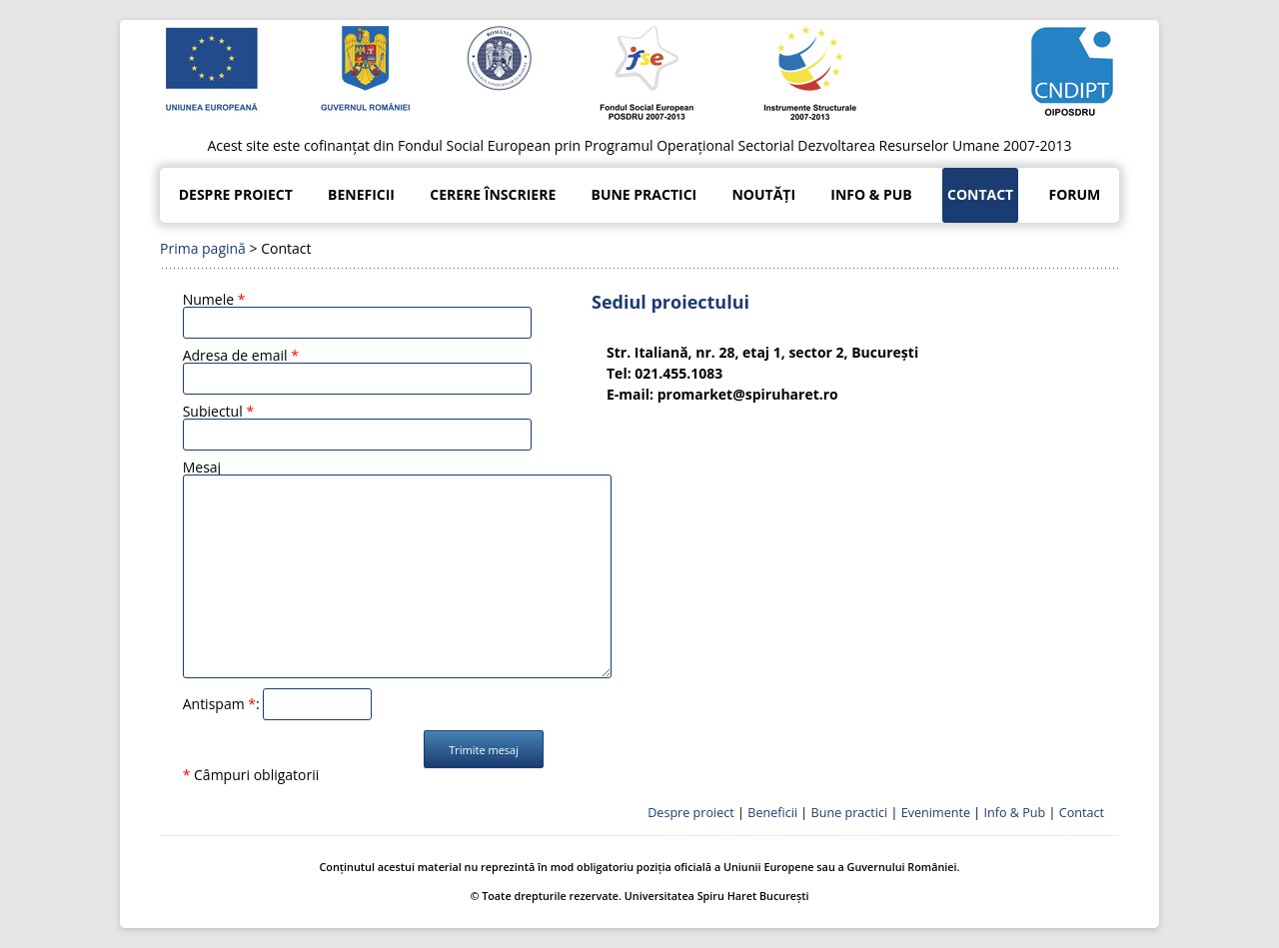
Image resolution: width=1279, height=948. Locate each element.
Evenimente (935, 812)
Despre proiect (236, 194)
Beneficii (361, 194)
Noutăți (763, 194)
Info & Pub (870, 194)
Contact (980, 194)
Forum (1074, 194)
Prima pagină (203, 248)
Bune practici (643, 194)
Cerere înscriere (493, 194)
